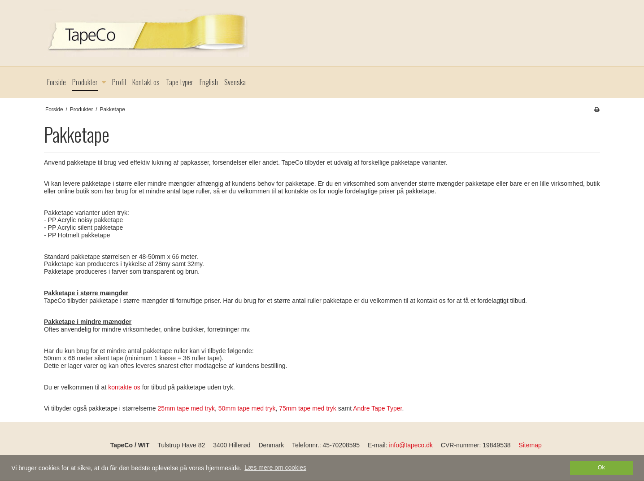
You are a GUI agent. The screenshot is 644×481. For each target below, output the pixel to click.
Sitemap (529, 445)
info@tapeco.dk (411, 445)
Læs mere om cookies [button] (275, 467)
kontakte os (124, 387)
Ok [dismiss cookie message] (601, 467)
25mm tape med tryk (186, 408)
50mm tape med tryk (247, 408)
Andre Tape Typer (377, 408)
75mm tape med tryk (307, 408)
